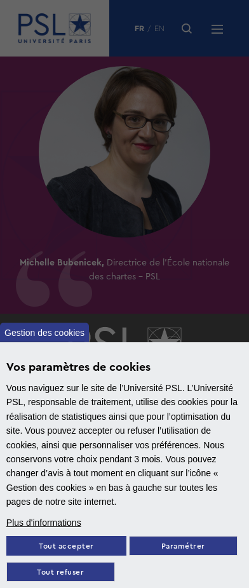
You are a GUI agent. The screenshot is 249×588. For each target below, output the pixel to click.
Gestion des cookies (44, 332)
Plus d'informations (43, 523)
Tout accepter (66, 546)
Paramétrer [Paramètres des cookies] (183, 546)
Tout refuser (60, 572)
